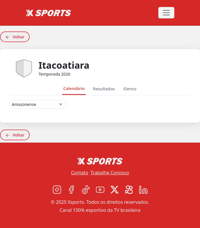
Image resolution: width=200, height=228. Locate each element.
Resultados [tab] (104, 88)
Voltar (14, 37)
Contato (79, 172)
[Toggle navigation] (166, 12)
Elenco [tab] (129, 88)
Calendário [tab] (74, 88)
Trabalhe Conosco (110, 172)
